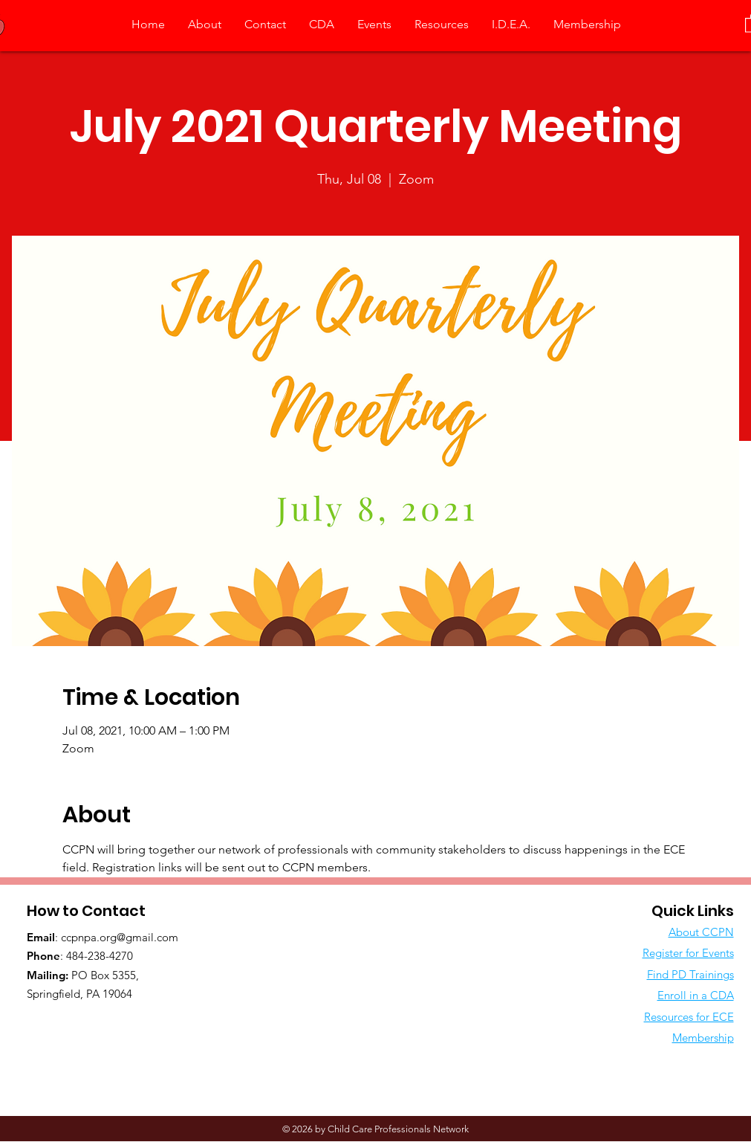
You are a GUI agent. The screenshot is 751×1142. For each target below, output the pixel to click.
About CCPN (701, 932)
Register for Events (688, 953)
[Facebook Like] (119, 1024)
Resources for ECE (689, 1017)
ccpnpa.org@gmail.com (119, 937)
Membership (703, 1037)
